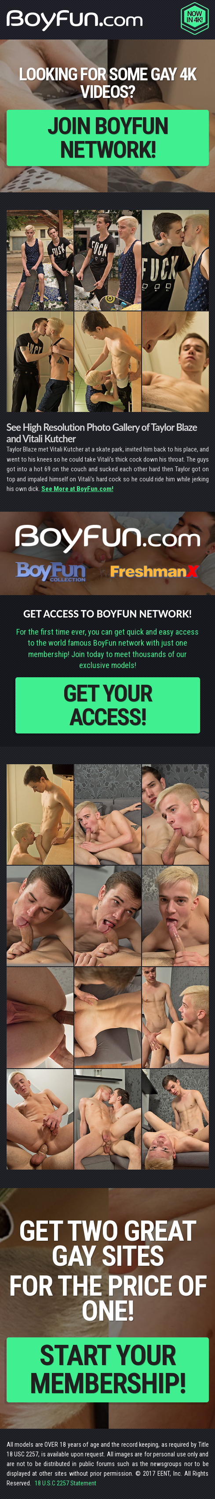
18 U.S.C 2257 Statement (65, 1483)
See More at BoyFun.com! (77, 489)
